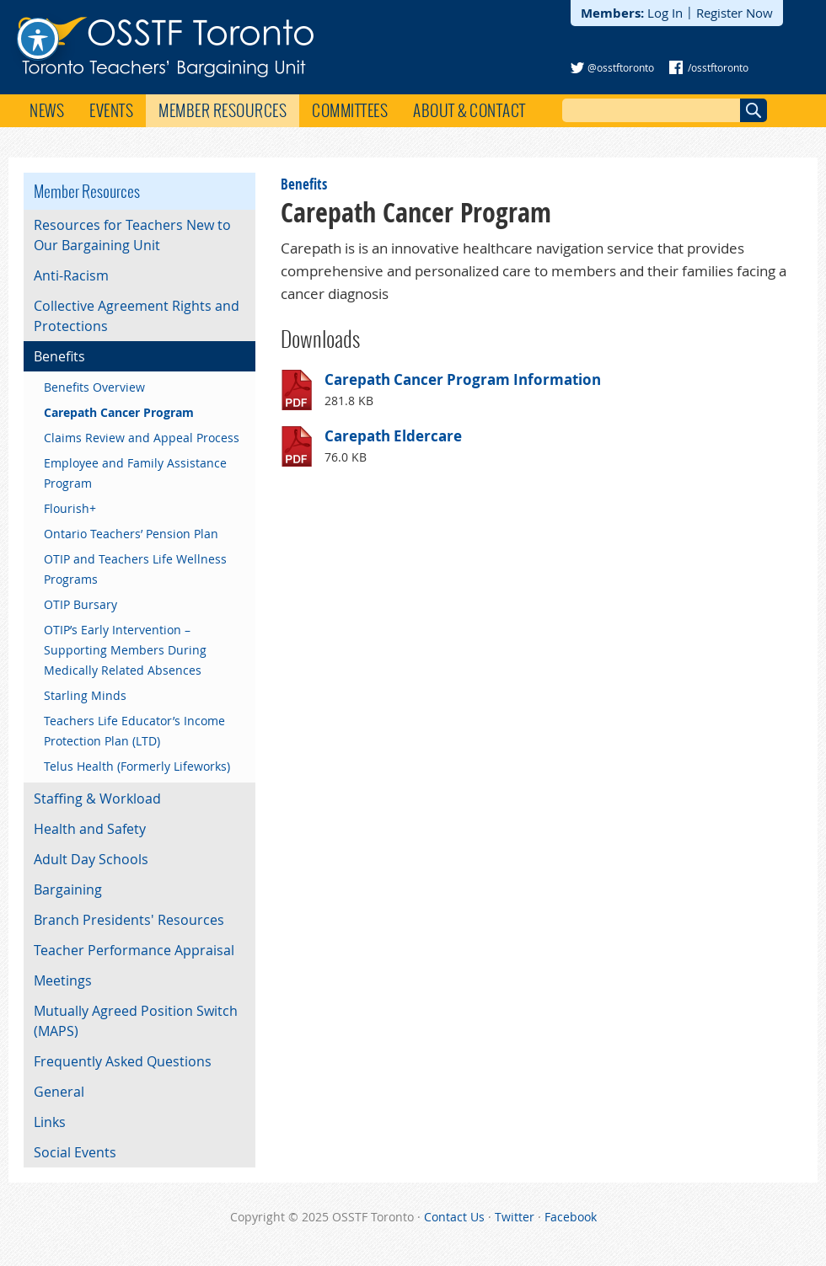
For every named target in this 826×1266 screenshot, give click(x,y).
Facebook (570, 1217)
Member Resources (222, 110)
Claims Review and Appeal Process (141, 438)
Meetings (63, 980)
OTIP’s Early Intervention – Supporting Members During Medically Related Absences (125, 650)
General (59, 1091)
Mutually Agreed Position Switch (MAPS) (136, 1021)
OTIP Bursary (80, 604)
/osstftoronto (718, 67)
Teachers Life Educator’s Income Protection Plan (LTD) (134, 731)
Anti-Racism (71, 275)
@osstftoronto (620, 67)
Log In (665, 12)
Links (50, 1122)
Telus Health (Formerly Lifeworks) (137, 766)
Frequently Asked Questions (123, 1061)
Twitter (514, 1217)
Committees (350, 110)
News (47, 110)
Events (111, 110)
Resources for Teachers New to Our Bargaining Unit (132, 235)
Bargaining (68, 889)
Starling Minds (85, 695)
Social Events (75, 1152)
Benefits (304, 184)
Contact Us (454, 1217)
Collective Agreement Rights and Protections (136, 315)
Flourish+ (70, 508)
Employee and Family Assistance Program (135, 473)
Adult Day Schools (91, 859)
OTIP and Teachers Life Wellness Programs (135, 569)
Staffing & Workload (97, 798)
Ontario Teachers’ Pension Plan (131, 534)
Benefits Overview (94, 387)
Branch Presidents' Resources (129, 920)
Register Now (734, 12)
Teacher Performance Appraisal (134, 950)
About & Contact (469, 110)
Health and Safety (90, 829)
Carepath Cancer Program (119, 412)
